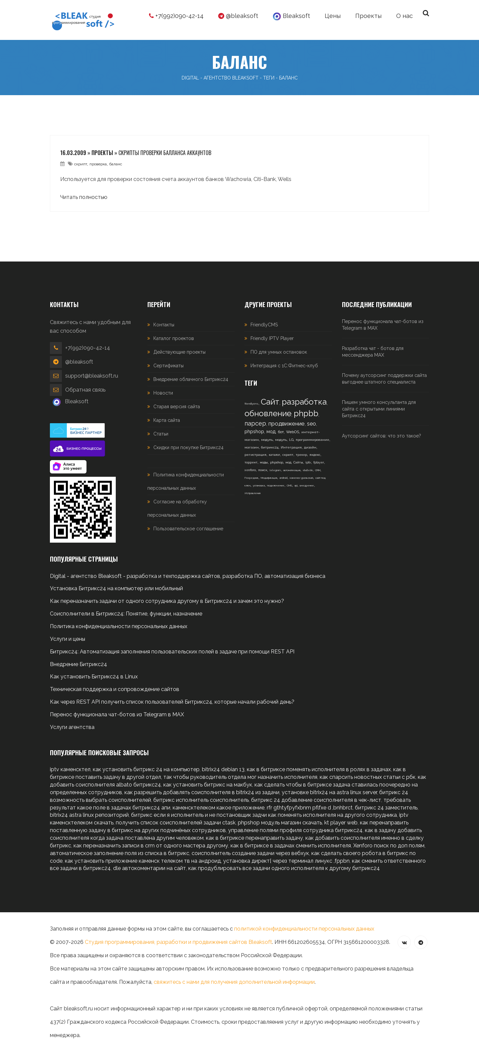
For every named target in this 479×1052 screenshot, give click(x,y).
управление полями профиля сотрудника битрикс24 (295, 830)
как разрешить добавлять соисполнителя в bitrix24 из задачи (201, 792)
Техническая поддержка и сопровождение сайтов (114, 689)
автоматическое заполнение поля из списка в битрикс (119, 853)
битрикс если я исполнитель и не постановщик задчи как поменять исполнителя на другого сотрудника (264, 815)
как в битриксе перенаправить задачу (254, 838)
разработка (304, 402)
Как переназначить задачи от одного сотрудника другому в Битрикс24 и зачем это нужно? (167, 601)
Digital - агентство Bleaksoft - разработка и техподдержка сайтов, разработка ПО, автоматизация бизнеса (187, 576)
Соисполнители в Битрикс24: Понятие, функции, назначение (126, 614)
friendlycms (251, 403)
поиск (262, 470)
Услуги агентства (72, 727)
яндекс (314, 454)
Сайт (270, 402)
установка (259, 485)
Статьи (160, 434)
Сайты (298, 462)
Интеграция (291, 447)
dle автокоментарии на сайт (149, 868)
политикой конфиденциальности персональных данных (304, 929)
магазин (251, 447)
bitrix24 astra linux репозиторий (89, 815)
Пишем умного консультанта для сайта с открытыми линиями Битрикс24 (379, 409)
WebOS (292, 432)
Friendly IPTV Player (272, 338)
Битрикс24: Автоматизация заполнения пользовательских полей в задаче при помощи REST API (172, 651)
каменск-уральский (301, 477)
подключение (275, 485)
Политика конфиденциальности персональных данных (118, 626)
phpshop (254, 431)
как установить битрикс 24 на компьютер (146, 769)
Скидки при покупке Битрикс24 (188, 447)
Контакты (163, 324)
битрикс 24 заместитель (386, 807)
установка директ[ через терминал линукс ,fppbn (286, 861)
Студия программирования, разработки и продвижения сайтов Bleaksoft (178, 942)
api (295, 485)
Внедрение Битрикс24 (78, 664)
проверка (98, 164)
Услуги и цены (67, 639)
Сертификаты (168, 365)
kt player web (341, 822)
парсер (255, 423)
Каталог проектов (173, 338)
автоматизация (291, 470)
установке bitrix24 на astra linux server (329, 792)
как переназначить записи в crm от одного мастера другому (151, 845)
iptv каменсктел (70, 769)
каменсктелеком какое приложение (218, 807)
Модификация (269, 477)
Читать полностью (83, 197)
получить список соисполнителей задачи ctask (176, 822)
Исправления (252, 493)
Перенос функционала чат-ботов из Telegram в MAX (382, 325)
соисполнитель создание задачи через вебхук (250, 853)
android (283, 477)
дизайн (310, 447)
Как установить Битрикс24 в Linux (94, 676)
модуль (267, 439)
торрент (250, 462)
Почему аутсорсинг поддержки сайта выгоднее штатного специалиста (384, 379)
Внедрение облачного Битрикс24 (190, 379)
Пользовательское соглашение (188, 528)
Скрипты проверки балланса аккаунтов (164, 153)
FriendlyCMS (264, 324)
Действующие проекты (179, 352)
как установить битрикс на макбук (207, 785)
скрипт (80, 164)
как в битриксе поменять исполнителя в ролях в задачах (319, 769)
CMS (289, 485)
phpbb (306, 413)
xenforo (250, 470)
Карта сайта (166, 420)
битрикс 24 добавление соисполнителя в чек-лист (316, 800)
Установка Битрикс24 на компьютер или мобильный (116, 588)
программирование (312, 439)
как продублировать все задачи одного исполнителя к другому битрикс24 (284, 868)
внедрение (307, 485)
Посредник (251, 477)
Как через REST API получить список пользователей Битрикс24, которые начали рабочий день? (172, 702)
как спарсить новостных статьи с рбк (367, 777)
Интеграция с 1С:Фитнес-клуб (284, 365)
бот (281, 432)
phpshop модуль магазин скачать (280, 822)
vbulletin (308, 470)
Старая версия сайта (176, 406)
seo (311, 424)
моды (264, 462)
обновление (267, 413)
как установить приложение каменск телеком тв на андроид (143, 861)
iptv (308, 462)
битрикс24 (269, 447)
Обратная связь (85, 390)
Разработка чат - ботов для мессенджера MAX (372, 352)
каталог (274, 454)
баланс (115, 164)
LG (291, 439)
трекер (301, 454)
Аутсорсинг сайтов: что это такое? (381, 435)
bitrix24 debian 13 (223, 769)
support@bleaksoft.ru (91, 376)
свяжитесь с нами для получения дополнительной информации (234, 982)
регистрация (255, 454)
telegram (275, 470)
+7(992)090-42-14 (176, 15)
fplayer (318, 462)
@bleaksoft (238, 15)
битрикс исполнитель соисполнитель (201, 800)
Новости (163, 393)
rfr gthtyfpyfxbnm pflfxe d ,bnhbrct (310, 807)
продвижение (286, 423)
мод (270, 431)
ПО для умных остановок (278, 352)
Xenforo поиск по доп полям (388, 845)
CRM (317, 470)
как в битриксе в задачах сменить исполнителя (291, 845)
